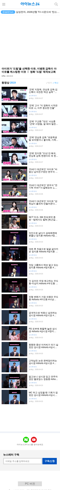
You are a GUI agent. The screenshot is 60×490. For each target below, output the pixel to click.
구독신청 (49, 461)
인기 (50, 83)
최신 (56, 83)
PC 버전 (30, 483)
